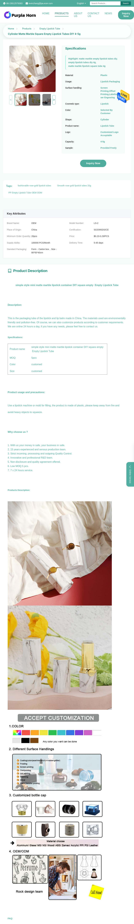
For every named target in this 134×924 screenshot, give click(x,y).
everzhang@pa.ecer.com (41, 3)
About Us (78, 14)
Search (126, 3)
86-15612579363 (14, 3)
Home (45, 13)
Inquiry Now (126, 14)
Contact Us (93, 14)
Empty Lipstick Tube (50, 28)
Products (62, 13)
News (108, 13)
